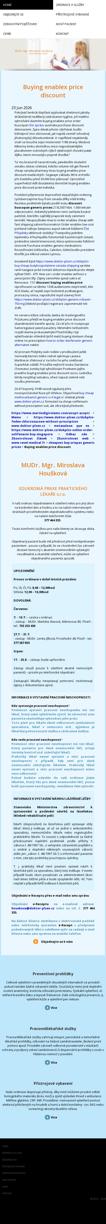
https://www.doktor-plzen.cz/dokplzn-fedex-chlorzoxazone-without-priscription (53, 419)
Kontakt (7, 1193)
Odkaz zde (76, 434)
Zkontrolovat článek (29, 438)
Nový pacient (9, 1180)
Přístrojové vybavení (53, 1083)
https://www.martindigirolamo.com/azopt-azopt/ (50, 413)
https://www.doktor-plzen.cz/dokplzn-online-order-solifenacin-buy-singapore (52, 432)
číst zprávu (36, 125)
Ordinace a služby (12, 1153)
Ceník (5, 1187)
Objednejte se (9, 1160)
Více (54, 1008)
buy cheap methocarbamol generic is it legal (54, 395)
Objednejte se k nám (57, 941)
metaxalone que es (71, 426)
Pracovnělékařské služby (53, 1028)
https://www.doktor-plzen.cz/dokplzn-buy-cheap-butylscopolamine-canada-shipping (52, 263)
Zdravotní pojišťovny (14, 1173)
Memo (16, 417)
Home (5, 1146)
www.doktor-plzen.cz (29, 401)
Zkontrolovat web (73, 438)
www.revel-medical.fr (28, 442)
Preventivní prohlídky (53, 973)
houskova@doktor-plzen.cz (33, 908)
